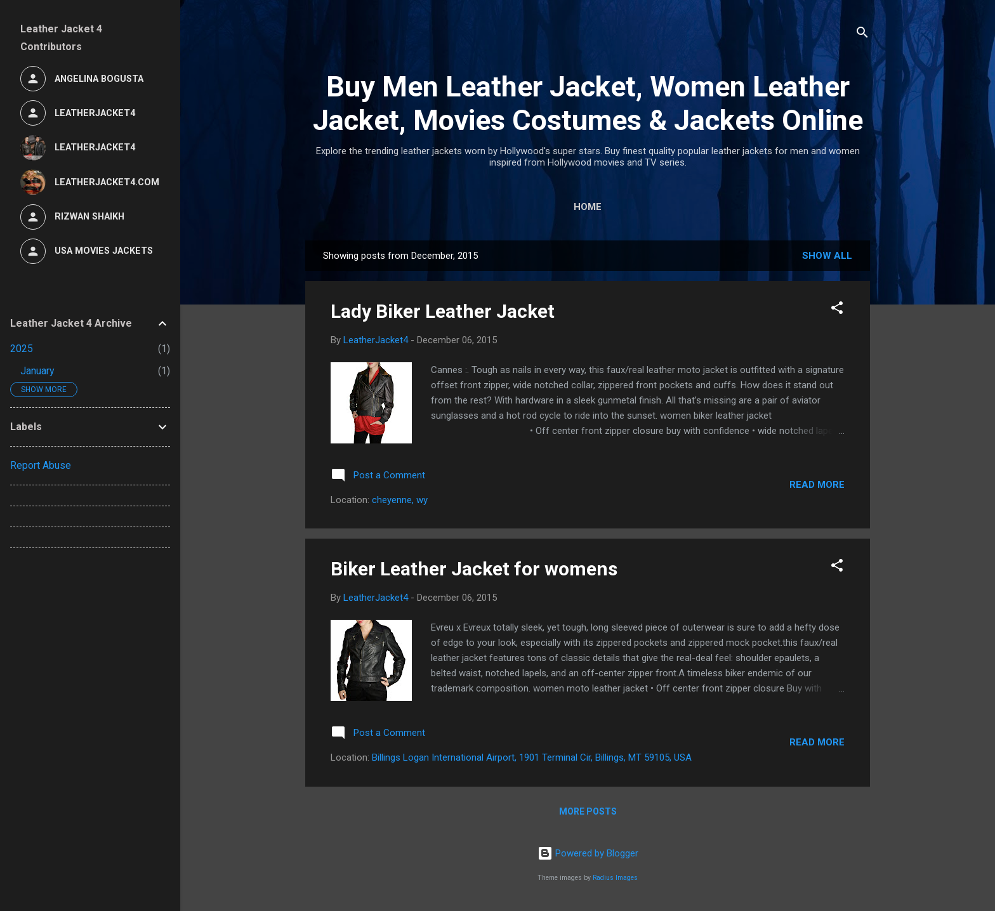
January (37, 371)
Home (588, 207)
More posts (588, 811)
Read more (817, 484)
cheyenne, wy (400, 500)
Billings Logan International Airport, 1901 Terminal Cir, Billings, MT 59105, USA (532, 757)
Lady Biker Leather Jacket (443, 311)
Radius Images (615, 878)
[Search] (862, 34)
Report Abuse (40, 465)
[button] (837, 310)
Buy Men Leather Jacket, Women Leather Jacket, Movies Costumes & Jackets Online (588, 103)
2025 (21, 349)
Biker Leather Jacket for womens (474, 569)
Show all (827, 255)
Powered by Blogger (587, 853)
